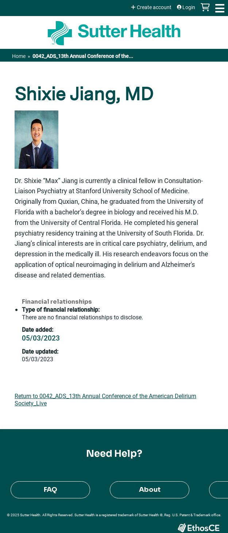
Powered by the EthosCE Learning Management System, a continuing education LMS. (198, 527)
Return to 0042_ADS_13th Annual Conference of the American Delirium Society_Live (105, 399)
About (150, 490)
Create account (154, 7)
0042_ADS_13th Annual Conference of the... (82, 56)
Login (188, 7)
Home (19, 56)
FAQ (50, 490)
